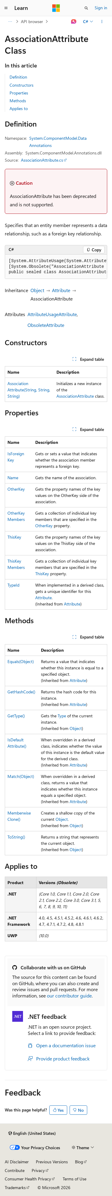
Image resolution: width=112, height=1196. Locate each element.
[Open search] (86, 8)
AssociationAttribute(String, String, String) (28, 390)
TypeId (13, 585)
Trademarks (15, 1187)
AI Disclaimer (17, 1162)
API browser (32, 21)
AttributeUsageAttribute (52, 314)
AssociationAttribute (75, 396)
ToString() (16, 837)
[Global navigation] (6, 8)
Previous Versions (52, 1162)
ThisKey (14, 537)
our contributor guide (69, 995)
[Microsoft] (56, 8)
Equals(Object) (20, 661)
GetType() (16, 716)
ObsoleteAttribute (45, 325)
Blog (79, 1162)
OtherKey (16, 489)
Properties (19, 93)
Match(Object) (20, 776)
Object (37, 290)
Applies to (19, 108)
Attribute (61, 290)
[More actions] (102, 21)
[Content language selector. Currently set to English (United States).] (32, 1133)
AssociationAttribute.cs (42, 160)
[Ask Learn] (74, 21)
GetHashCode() (21, 692)
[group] (56, 267)
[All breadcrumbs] (10, 21)
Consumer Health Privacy (28, 1179)
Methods (18, 100)
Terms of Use (74, 1179)
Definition (18, 77)
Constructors (21, 85)
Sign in (101, 7)
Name (12, 477)
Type (62, 716)
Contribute (14, 1170)
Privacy (38, 1170)
